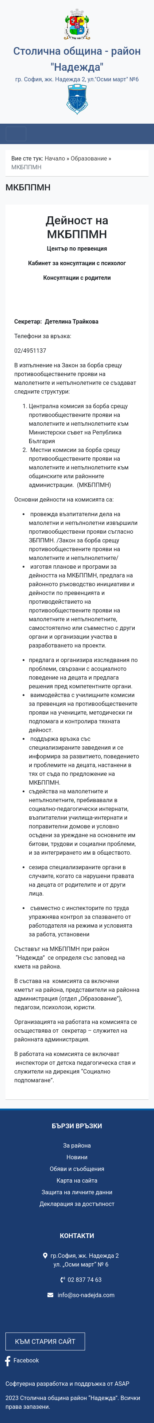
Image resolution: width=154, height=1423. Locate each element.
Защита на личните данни (77, 1192)
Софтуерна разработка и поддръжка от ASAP (67, 1383)
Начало (55, 158)
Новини (76, 1157)
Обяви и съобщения (77, 1168)
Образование (89, 158)
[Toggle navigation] (16, 134)
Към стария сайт (45, 1341)
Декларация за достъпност (77, 1203)
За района (77, 1145)
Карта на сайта (77, 1180)
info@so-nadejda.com (81, 1295)
